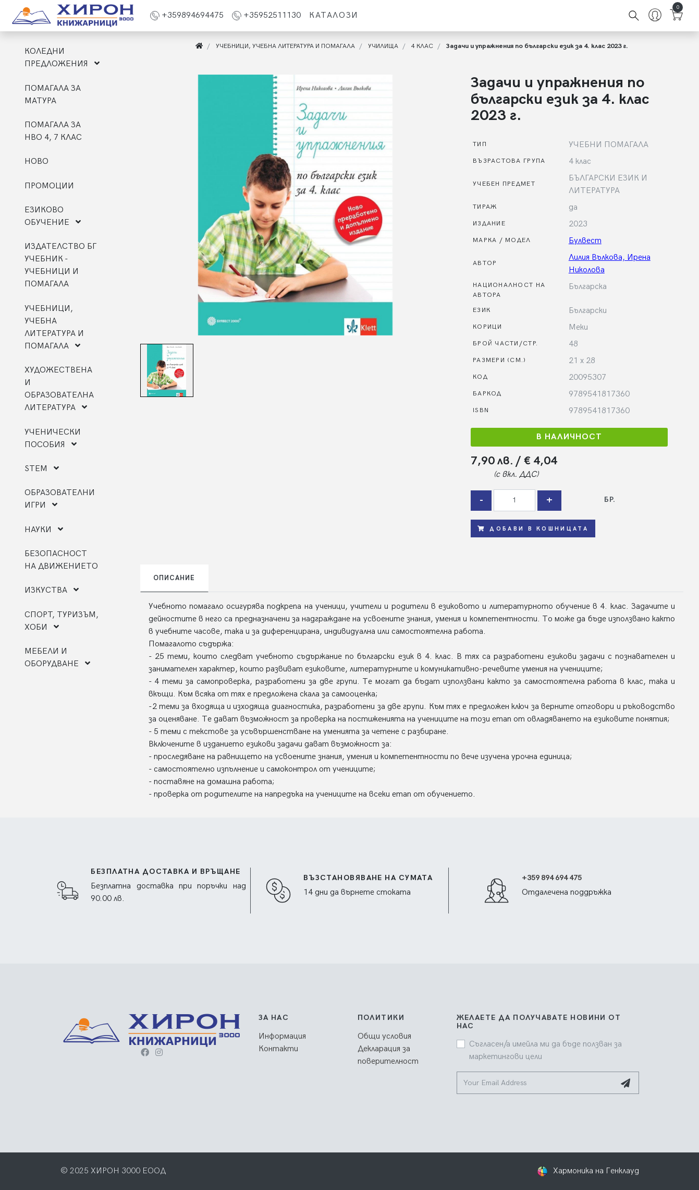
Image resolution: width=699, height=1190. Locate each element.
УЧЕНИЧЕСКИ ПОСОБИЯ (52, 438)
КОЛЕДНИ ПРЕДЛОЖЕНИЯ (62, 57)
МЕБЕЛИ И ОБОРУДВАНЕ (57, 657)
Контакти (278, 1049)
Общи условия (384, 1036)
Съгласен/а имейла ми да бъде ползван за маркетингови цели (545, 1050)
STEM (41, 469)
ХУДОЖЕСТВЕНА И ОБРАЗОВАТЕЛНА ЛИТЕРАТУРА (59, 389)
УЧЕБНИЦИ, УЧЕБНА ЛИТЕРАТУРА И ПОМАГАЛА (54, 327)
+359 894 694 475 (552, 877)
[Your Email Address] (536, 1083)
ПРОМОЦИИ (49, 186)
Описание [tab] (174, 578)
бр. (610, 499)
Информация (282, 1036)
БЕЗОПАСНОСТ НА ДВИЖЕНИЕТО (61, 560)
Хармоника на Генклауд (596, 1171)
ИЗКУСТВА (51, 590)
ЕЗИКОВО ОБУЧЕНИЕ (52, 216)
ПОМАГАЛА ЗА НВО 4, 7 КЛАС (53, 131)
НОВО (36, 161)
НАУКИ (43, 530)
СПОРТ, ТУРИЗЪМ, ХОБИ (61, 621)
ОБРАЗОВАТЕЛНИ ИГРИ (59, 499)
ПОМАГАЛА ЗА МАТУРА (52, 94)
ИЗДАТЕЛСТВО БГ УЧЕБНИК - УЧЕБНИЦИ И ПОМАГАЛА (60, 265)
